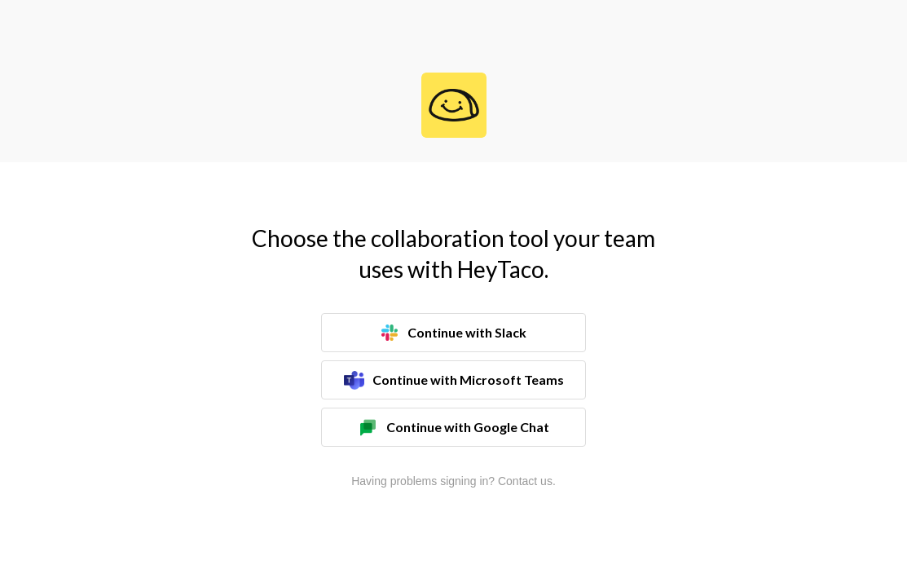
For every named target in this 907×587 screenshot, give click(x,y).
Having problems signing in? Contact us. (453, 481)
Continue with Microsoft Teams (454, 380)
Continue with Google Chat (453, 427)
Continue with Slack (453, 332)
